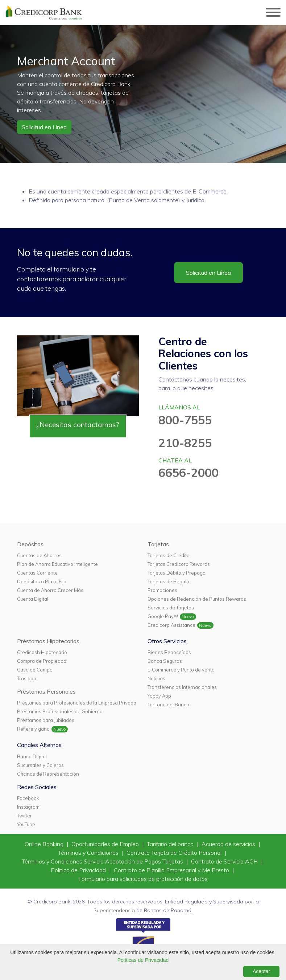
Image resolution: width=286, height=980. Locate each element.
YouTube (26, 824)
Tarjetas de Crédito (169, 555)
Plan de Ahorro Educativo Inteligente (57, 564)
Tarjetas (158, 544)
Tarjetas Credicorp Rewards (179, 564)
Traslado (26, 678)
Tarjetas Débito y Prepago (177, 573)
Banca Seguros (165, 661)
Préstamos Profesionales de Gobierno (60, 711)
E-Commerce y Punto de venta (181, 670)
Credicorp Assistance (171, 625)
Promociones (162, 590)
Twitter (24, 815)
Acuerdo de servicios (229, 844)
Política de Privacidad (79, 870)
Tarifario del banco (171, 844)
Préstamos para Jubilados (45, 720)
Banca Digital (32, 756)
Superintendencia (114, 910)
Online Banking (45, 844)
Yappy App (159, 696)
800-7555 (185, 420)
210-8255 (185, 443)
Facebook (28, 798)
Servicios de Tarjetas (171, 608)
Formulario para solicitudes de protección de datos (143, 878)
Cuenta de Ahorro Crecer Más (50, 590)
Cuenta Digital (32, 599)
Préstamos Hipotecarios (48, 641)
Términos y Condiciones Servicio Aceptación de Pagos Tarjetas (103, 861)
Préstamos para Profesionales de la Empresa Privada (76, 703)
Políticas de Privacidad (143, 960)
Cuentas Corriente (37, 573)
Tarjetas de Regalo (168, 581)
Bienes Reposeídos (169, 652)
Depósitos (30, 544)
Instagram (28, 807)
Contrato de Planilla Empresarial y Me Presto (172, 870)
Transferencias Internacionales (182, 687)
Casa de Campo (35, 670)
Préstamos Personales (46, 691)
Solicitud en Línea (44, 127)
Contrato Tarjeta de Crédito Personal (175, 852)
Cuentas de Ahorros (39, 555)
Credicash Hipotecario (42, 652)
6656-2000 (188, 472)
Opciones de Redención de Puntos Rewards (197, 599)
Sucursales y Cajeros (40, 765)
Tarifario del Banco (168, 704)
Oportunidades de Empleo (105, 844)
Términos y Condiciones (89, 852)
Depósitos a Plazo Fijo (41, 581)
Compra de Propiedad (41, 661)
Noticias (156, 678)
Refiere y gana (33, 729)
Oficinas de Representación (48, 774)
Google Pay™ (163, 616)
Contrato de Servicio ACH (225, 861)
